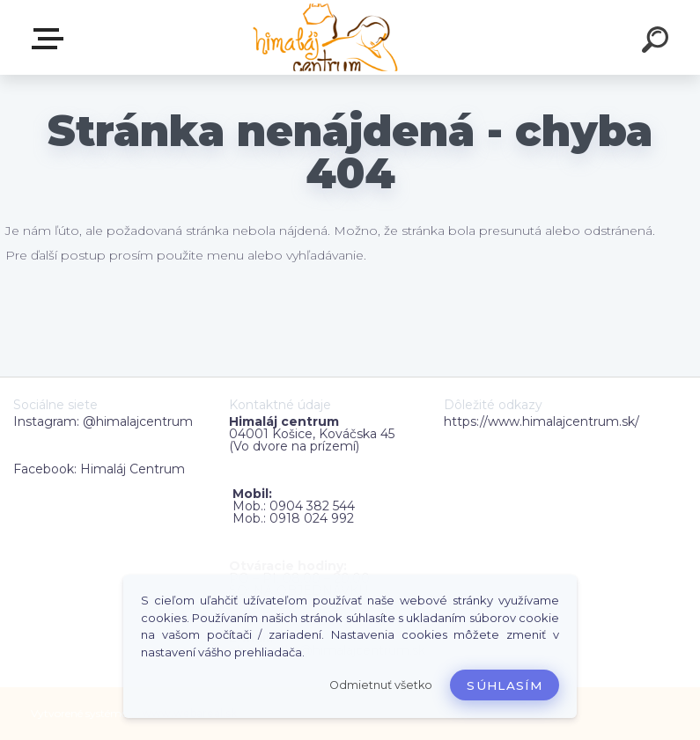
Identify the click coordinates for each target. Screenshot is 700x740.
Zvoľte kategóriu (51, 38)
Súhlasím (504, 685)
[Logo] (323, 37)
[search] (658, 42)
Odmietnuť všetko (380, 685)
